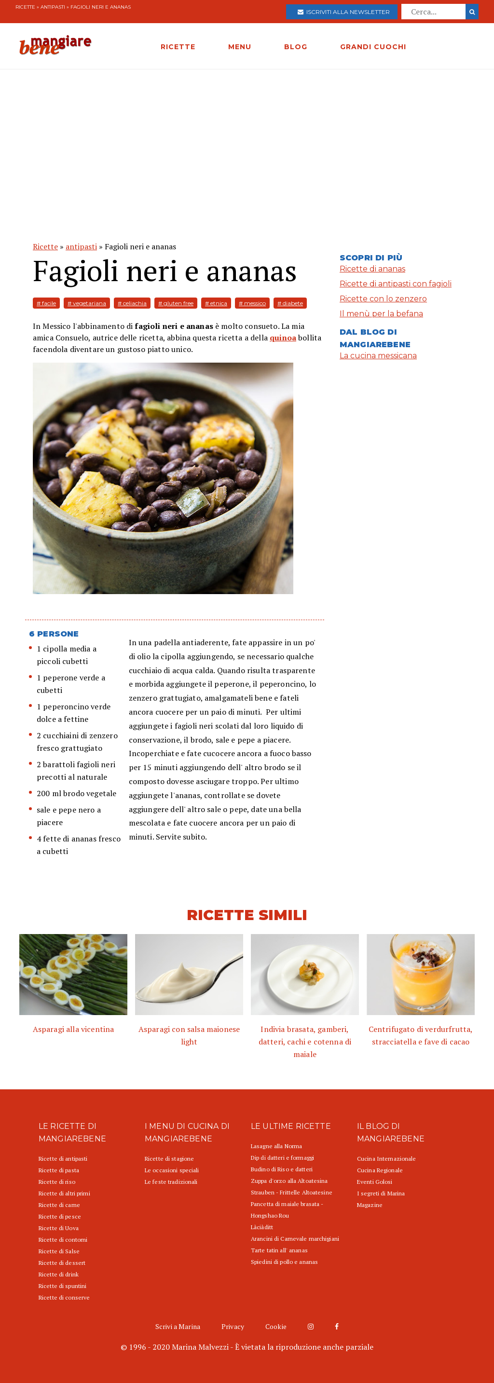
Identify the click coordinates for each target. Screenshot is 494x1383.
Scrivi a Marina (177, 1326)
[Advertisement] (247, 141)
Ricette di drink (59, 1274)
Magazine (370, 1204)
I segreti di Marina (381, 1193)
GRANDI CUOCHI (373, 46)
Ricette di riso (57, 1181)
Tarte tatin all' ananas (279, 1250)
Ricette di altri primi (64, 1193)
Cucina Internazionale (386, 1158)
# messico (252, 303)
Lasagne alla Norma (276, 1146)
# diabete (290, 303)
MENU (239, 46)
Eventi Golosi (375, 1181)
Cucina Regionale (380, 1170)
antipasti (53, 7)
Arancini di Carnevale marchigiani (295, 1238)
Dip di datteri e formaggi (282, 1157)
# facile (46, 303)
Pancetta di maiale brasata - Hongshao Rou (287, 1209)
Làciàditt (262, 1227)
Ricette (25, 7)
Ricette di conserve (64, 1297)
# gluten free (175, 303)
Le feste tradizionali (171, 1181)
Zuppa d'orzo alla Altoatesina (289, 1180)
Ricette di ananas (372, 268)
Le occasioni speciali (172, 1170)
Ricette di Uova (59, 1228)
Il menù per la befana (381, 313)
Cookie (276, 1326)
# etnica (216, 303)
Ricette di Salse (59, 1251)
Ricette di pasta (59, 1170)
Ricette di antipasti (63, 1158)
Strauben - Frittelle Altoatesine (291, 1192)
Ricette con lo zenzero (383, 298)
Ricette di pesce (60, 1216)
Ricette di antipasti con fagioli (396, 283)
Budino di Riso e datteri (282, 1169)
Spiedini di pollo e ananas (284, 1261)
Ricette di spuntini (62, 1285)
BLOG (295, 46)
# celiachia (132, 303)
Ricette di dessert (62, 1262)
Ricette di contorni (63, 1239)
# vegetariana (87, 303)
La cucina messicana (378, 355)
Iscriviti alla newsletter (344, 11)
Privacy (232, 1326)
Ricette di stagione (169, 1158)
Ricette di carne (59, 1204)
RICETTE (178, 46)
